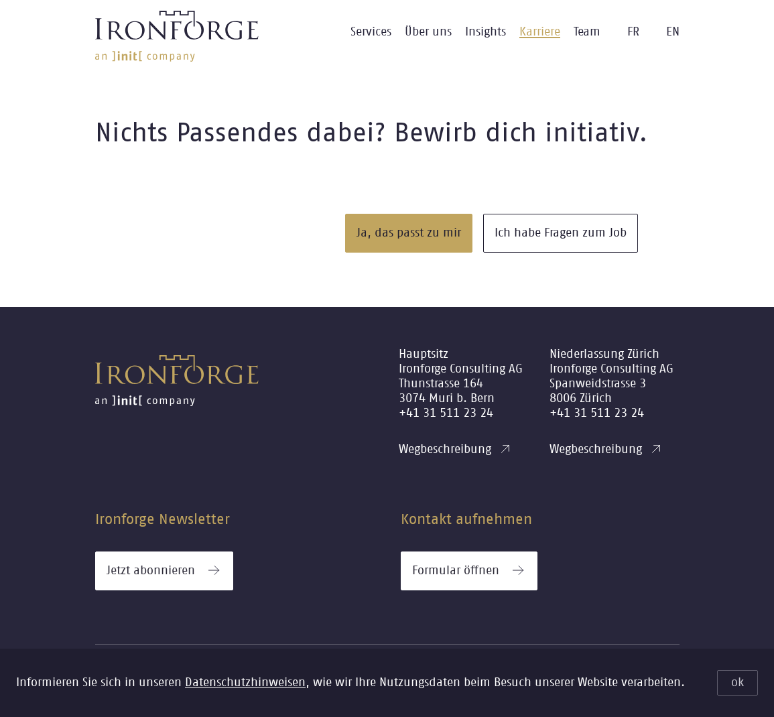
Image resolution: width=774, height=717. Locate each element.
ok (737, 683)
